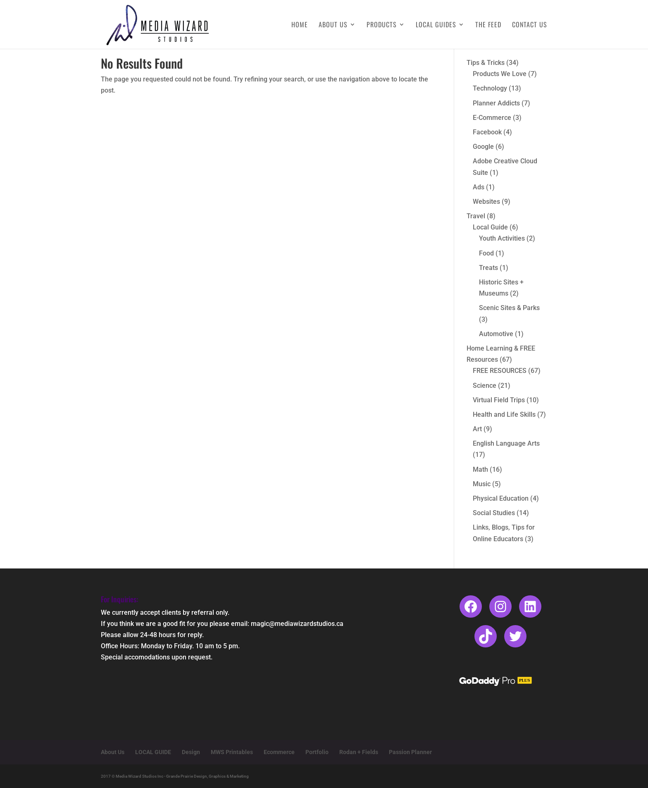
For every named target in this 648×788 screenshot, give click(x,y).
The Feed (488, 25)
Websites (486, 201)
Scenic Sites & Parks (509, 308)
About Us (333, 25)
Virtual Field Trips (499, 400)
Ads (478, 187)
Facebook (487, 132)
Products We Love (499, 74)
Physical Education (501, 498)
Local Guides (436, 25)
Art (477, 429)
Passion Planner (410, 752)
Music (482, 484)
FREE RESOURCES (499, 371)
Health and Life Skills (504, 414)
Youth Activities (502, 238)
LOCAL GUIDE (153, 752)
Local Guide (490, 227)
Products (382, 25)
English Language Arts (506, 443)
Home (299, 25)
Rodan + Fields (358, 752)
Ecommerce (279, 752)
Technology (490, 88)
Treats (488, 268)
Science (484, 385)
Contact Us (529, 25)
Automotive (496, 334)
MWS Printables (232, 752)
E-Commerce (492, 118)
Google (483, 146)
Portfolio (317, 752)
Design (191, 752)
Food (486, 253)
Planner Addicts (496, 103)
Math (480, 469)
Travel (476, 216)
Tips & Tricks (486, 63)
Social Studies (494, 513)
